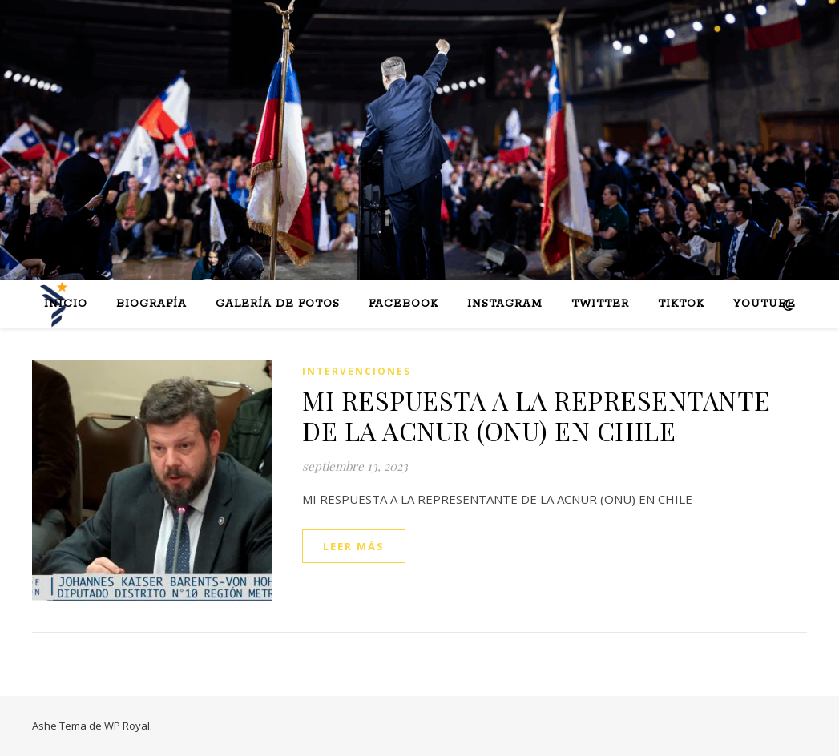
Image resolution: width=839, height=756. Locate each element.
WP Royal (127, 725)
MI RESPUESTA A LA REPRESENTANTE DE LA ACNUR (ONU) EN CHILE (536, 415)
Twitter (600, 304)
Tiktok (681, 304)
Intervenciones (356, 371)
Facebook (403, 304)
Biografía (151, 304)
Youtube (764, 304)
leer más (354, 546)
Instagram (505, 304)
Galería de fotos (278, 304)
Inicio (65, 304)
